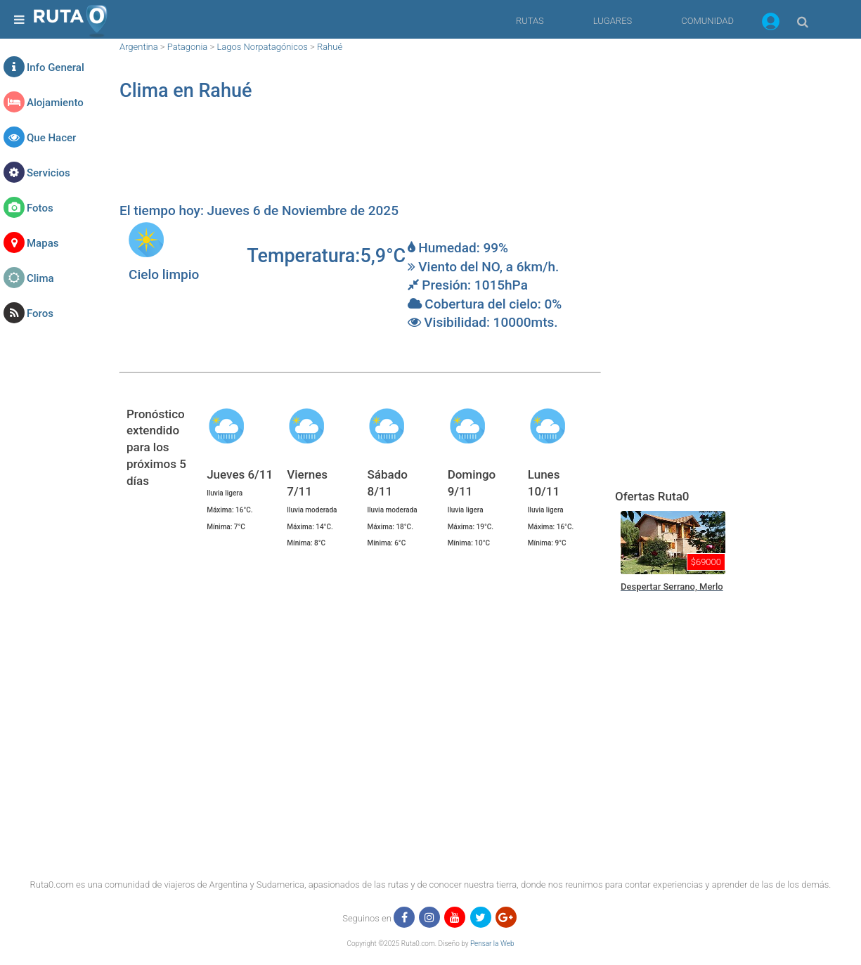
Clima (40, 278)
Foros (40, 313)
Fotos (40, 208)
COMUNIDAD (707, 20)
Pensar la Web (492, 943)
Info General (55, 67)
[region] (360, 158)
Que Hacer (51, 137)
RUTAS (530, 20)
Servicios (48, 173)
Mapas (42, 243)
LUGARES (612, 20)
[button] (770, 24)
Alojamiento (55, 102)
